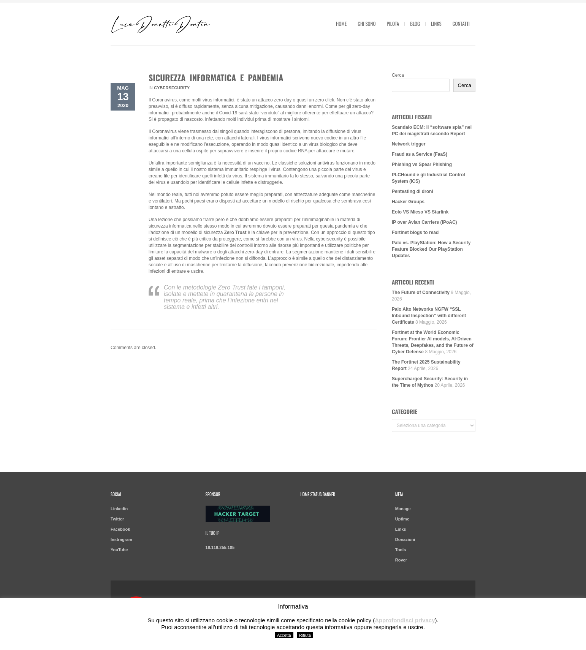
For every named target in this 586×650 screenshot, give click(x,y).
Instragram (121, 539)
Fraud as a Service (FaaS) (419, 154)
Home (341, 23)
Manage (403, 508)
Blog (415, 23)
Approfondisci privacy (405, 620)
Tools (400, 549)
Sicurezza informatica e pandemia (216, 77)
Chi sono (366, 23)
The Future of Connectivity (421, 292)
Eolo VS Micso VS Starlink (420, 212)
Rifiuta (305, 635)
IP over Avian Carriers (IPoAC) (424, 222)
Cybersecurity (172, 87)
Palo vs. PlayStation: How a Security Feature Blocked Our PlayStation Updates (431, 249)
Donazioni (405, 539)
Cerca (398, 75)
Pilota (392, 23)
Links (436, 23)
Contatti (461, 23)
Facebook (120, 529)
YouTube (119, 549)
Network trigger (409, 144)
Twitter (117, 519)
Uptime (402, 519)
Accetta (284, 635)
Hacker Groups (408, 201)
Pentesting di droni (412, 191)
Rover (401, 560)
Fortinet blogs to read (415, 232)
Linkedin (119, 508)
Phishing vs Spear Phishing (422, 164)
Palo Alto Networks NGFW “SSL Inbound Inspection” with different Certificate (429, 316)
